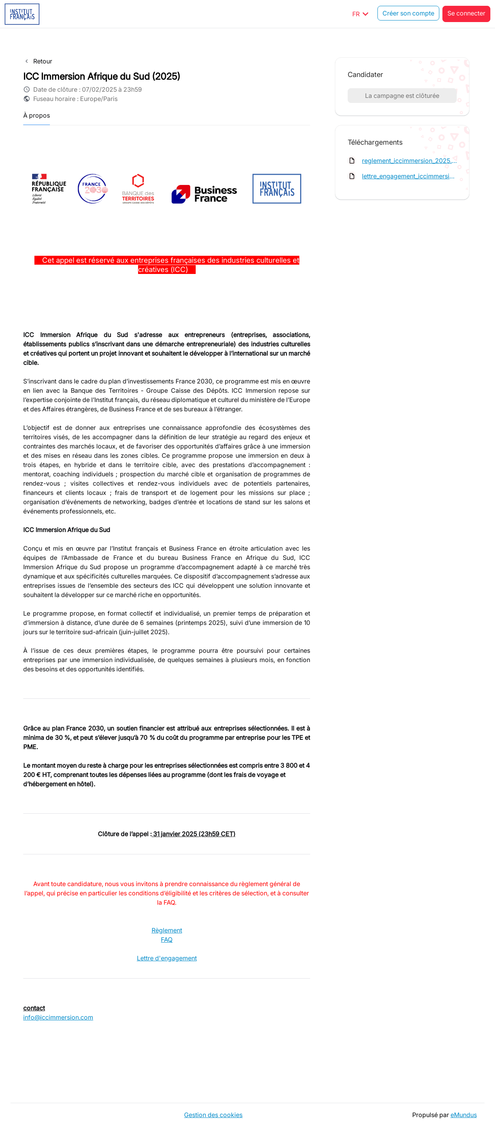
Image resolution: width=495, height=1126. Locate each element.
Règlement (167, 930)
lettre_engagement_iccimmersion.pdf (409, 176)
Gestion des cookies (212, 1114)
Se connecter (466, 14)
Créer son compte (408, 14)
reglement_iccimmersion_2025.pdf (409, 160)
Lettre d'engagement (167, 958)
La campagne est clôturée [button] (402, 95)
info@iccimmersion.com (58, 1017)
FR (361, 14)
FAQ (166, 939)
